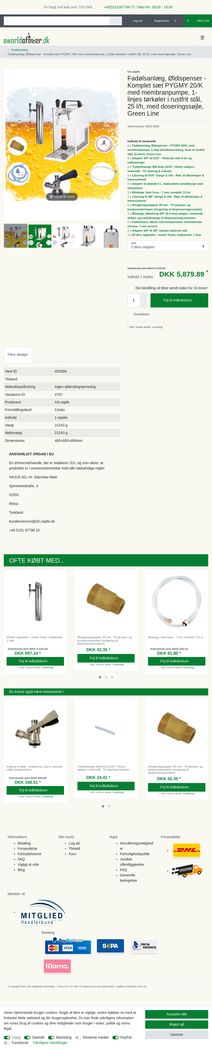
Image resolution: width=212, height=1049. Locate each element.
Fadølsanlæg (19, 49)
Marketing (63, 1037)
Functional (20, 1043)
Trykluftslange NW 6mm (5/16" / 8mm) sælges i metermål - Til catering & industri (103, 768)
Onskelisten (140, 314)
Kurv (72, 854)
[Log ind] (135, 20)
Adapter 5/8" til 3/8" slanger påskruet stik (159, 230)
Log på (74, 843)
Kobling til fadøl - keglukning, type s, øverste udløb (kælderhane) (34, 768)
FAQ (21, 859)
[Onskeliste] (178, 20)
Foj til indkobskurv (183, 300)
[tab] (18, 354)
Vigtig (16, 1037)
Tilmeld (74, 849)
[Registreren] (159, 20)
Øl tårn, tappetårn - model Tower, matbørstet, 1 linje (166, 234)
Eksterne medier (96, 1037)
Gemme (176, 1035)
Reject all (176, 1024)
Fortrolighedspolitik (135, 854)
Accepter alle (176, 1014)
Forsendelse (27, 849)
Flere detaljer (18, 355)
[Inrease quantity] (143, 296)
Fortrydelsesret (29, 854)
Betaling (24, 843)
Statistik (38, 1037)
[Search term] (56, 20)
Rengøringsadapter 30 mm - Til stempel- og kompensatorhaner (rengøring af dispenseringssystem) (104, 640)
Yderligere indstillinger (50, 1043)
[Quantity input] (134, 300)
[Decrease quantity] (143, 303)
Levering (157, 326)
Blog (21, 870)
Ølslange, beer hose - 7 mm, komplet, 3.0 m (161, 192)
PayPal (126, 1037)
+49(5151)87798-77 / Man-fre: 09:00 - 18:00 (136, 7)
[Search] (115, 20)
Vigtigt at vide (28, 864)
